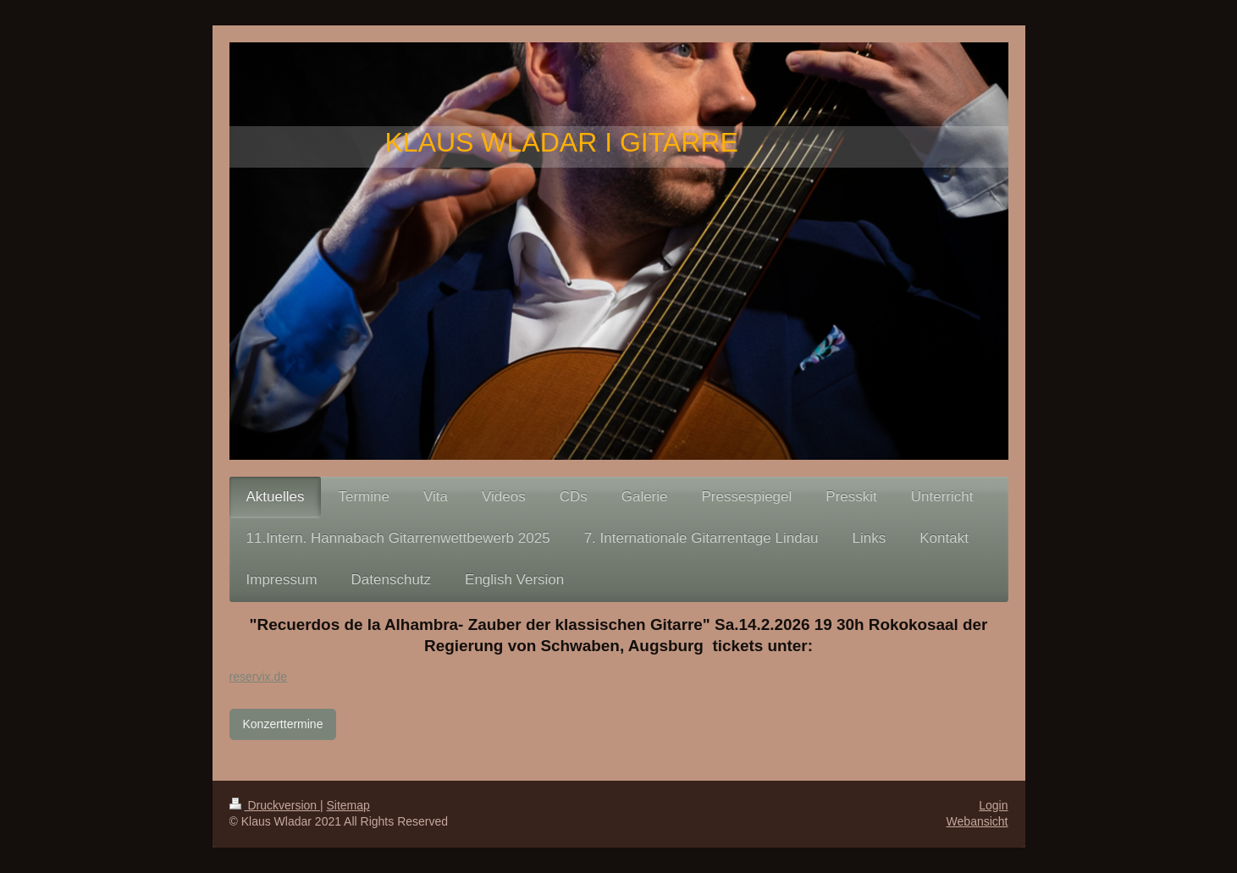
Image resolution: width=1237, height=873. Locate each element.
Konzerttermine (283, 724)
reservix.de (258, 676)
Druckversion (274, 805)
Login (993, 805)
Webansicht (977, 821)
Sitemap (348, 805)
